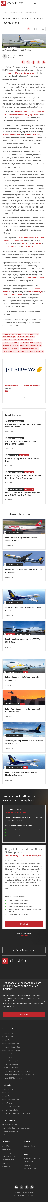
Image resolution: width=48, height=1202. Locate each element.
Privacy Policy (29, 1162)
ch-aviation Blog (8, 1149)
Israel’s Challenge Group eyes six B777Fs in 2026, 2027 (23, 640)
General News (31, 12)
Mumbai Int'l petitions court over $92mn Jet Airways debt (23, 571)
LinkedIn (23, 62)
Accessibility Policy (31, 1169)
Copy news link (38, 62)
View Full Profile (24, 398)
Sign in (36, 3)
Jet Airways (9, 73)
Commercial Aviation (16, 12)
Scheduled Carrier (11, 386)
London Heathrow (9, 340)
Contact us (24, 936)
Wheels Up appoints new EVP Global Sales (22, 459)
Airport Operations (37, 351)
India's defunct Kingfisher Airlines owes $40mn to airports (21, 539)
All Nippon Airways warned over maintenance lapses (20, 442)
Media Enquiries (8, 1160)
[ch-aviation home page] (11, 3)
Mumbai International (24, 73)
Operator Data (7, 1037)
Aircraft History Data (10, 1064)
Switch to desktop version (24, 950)
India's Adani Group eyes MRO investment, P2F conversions (22, 710)
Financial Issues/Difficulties (30, 345)
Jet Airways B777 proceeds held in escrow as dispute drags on (24, 742)
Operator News (7, 1033)
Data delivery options (10, 1131)
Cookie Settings (29, 1146)
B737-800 (37, 244)
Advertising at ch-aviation (11, 1153)
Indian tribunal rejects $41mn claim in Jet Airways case (22, 678)
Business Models (22, 351)
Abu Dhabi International (12, 295)
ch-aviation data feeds (10, 1124)
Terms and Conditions (32, 1158)
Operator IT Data (8, 1054)
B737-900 (10, 247)
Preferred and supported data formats (16, 1128)
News (4, 12)
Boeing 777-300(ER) (9, 337)
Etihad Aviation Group (35, 278)
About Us (5, 1146)
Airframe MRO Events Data (12, 1078)
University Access (8, 1156)
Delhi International (32, 135)
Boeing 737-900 (33, 334)
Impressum (28, 1165)
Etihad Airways (35, 292)
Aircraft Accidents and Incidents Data (16, 1071)
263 (6, 391)
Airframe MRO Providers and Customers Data (18, 1075)
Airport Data (7, 1040)
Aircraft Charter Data (10, 1068)
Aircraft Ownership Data (11, 1061)
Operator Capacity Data (11, 1050)
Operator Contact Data (10, 1044)
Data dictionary (8, 1135)
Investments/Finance (11, 348)
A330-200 (24, 244)
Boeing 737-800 (21, 334)
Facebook (33, 62)
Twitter (21, 1187)
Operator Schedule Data (11, 1047)
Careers (5, 1163)
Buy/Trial (24, 924)
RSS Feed (44, 62)
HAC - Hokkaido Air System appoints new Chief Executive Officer (22, 494)
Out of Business (8, 351)
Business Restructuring (29, 348)
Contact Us (6, 1167)
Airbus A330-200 (8, 334)
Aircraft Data (7, 1057)
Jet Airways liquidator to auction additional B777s (23, 609)
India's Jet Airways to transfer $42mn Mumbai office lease (21, 773)
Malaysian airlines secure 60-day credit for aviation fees (24, 425)
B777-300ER (27, 247)
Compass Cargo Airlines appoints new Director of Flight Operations (23, 476)
